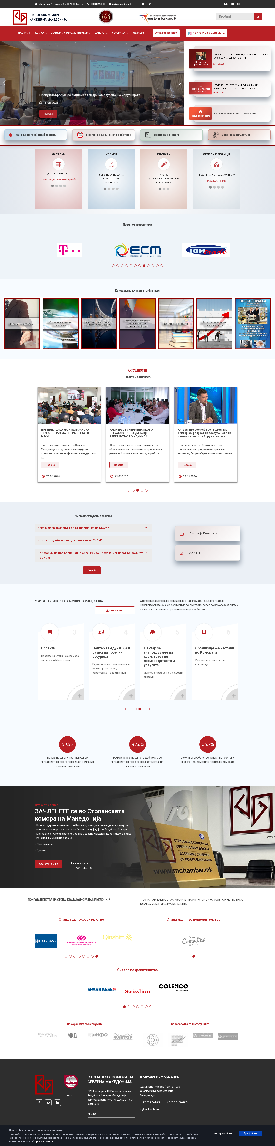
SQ (238, 4)
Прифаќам (250, 1133)
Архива (92, 1113)
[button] (180, 83)
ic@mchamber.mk (120, 4)
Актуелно (119, 33)
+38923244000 (96, 4)
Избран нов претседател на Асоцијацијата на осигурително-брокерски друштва (63, 433)
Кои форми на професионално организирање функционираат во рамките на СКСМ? (90, 555)
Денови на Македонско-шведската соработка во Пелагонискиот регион (134, 431)
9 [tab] (148, 265)
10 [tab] (153, 265)
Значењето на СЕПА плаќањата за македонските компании (201, 431)
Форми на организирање (69, 33)
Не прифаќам (223, 1133)
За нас (39, 33)
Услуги (100, 33)
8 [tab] (144, 265)
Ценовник (114, 610)
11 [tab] (157, 265)
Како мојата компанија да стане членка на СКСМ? (73, 528)
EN (232, 4)
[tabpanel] (69, 251)
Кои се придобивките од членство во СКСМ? (70, 540)
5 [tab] (131, 265)
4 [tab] (126, 265)
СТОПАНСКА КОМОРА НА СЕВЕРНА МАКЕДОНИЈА (48, 17)
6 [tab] (135, 265)
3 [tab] (122, 265)
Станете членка (166, 33)
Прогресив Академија (206, 33)
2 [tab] (117, 265)
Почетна (24, 33)
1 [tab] (113, 265)
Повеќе (48, 119)
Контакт (138, 33)
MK (226, 4)
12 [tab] (161, 265)
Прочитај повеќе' (44, 1141)
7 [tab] (139, 265)
